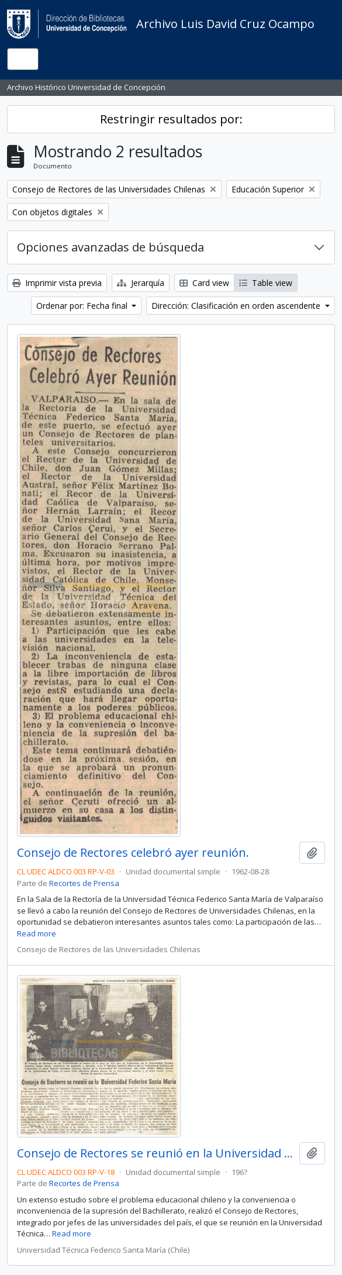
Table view (265, 282)
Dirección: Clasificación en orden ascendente (237, 305)
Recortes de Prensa (84, 883)
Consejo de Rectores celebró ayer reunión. (133, 853)
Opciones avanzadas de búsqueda (110, 247)
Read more (36, 933)
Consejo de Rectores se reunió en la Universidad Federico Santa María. (156, 1153)
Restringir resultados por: (171, 119)
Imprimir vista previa (57, 282)
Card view (204, 282)
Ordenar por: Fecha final (83, 305)
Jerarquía (140, 282)
